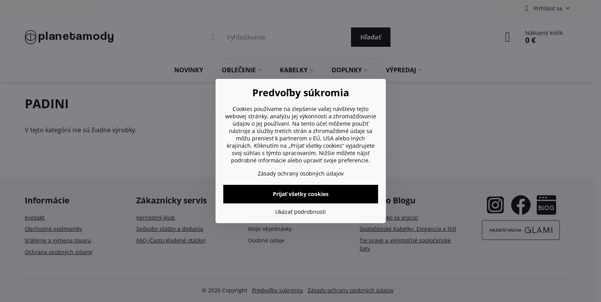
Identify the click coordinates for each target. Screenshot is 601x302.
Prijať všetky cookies (301, 194)
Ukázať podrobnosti (300, 211)
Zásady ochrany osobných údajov (301, 173)
